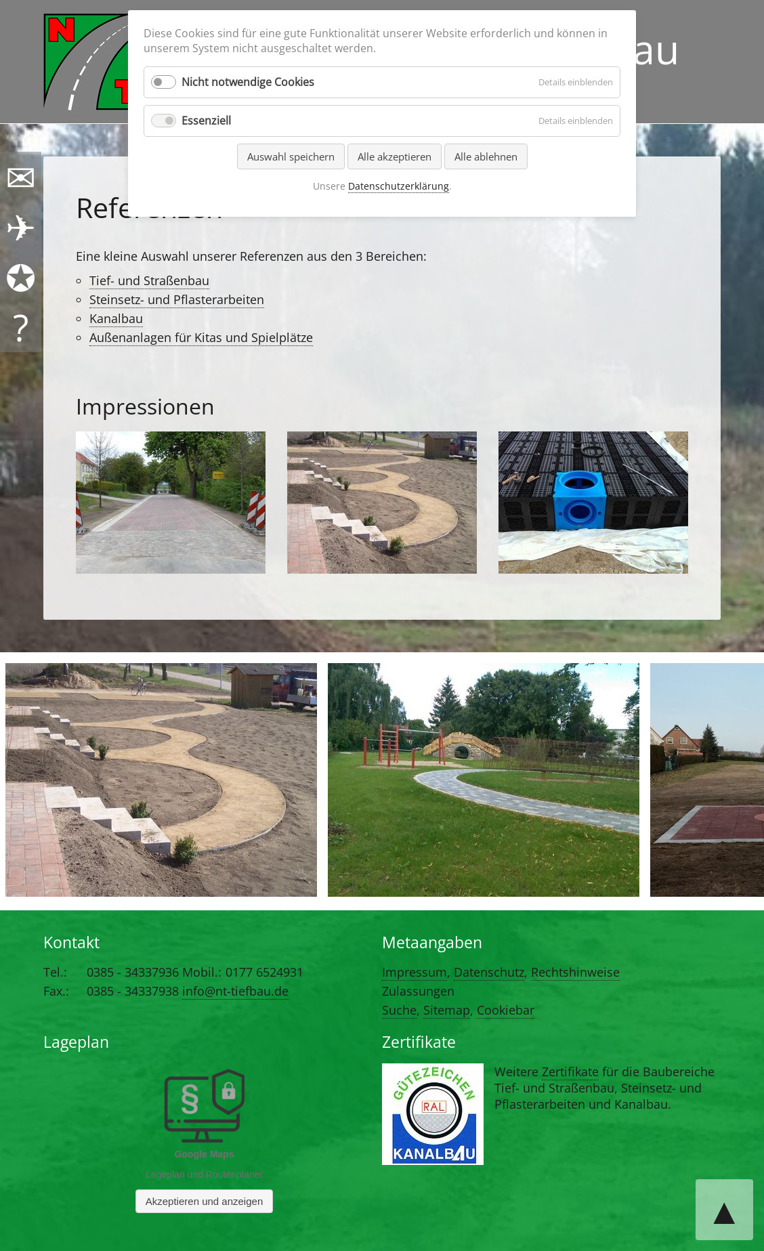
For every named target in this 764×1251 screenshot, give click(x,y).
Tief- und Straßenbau (149, 280)
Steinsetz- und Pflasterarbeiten (176, 299)
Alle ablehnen (485, 156)
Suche (399, 1010)
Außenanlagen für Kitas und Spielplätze (201, 337)
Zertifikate (570, 1071)
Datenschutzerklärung (398, 185)
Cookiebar (505, 1010)
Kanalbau (116, 318)
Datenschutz (489, 972)
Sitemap (446, 1010)
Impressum (414, 972)
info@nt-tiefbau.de (235, 991)
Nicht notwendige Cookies (248, 82)
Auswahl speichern (291, 156)
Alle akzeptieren (394, 156)
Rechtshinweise (575, 972)
